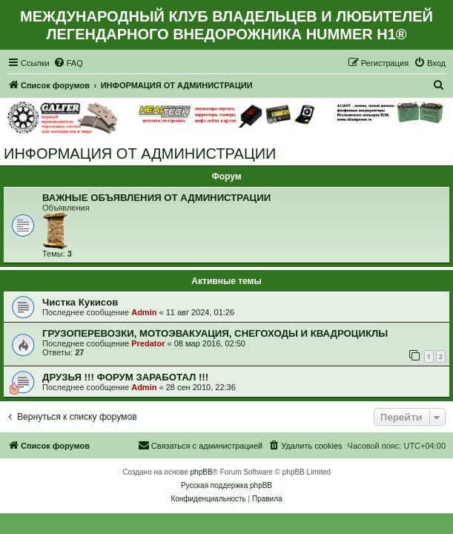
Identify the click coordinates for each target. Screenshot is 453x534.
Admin (143, 312)
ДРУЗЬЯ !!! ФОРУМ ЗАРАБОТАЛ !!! (125, 377)
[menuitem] (68, 63)
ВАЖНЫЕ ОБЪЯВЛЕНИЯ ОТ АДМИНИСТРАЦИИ (156, 197)
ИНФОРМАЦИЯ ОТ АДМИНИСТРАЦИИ (140, 153)
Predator (148, 343)
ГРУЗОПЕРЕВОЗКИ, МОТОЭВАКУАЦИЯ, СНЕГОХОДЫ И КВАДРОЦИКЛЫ (215, 333)
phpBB (202, 472)
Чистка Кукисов (80, 302)
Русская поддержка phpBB (226, 485)
